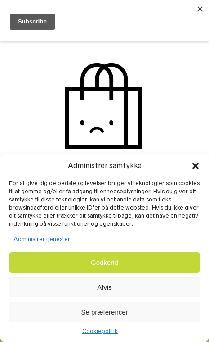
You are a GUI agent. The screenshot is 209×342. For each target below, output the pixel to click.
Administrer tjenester (41, 239)
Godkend (104, 262)
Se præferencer (104, 312)
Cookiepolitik (100, 331)
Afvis (104, 287)
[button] (195, 165)
